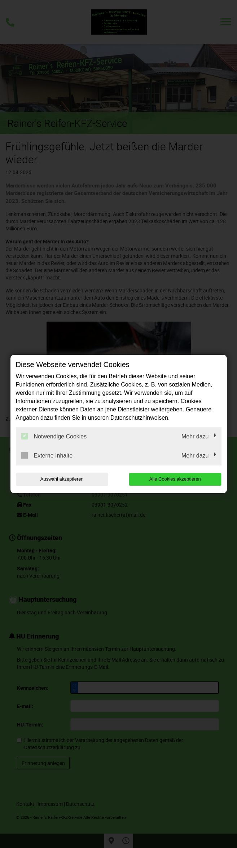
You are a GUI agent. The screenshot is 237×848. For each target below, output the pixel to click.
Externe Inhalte (47, 455)
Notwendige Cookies (54, 436)
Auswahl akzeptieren (62, 479)
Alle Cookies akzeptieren (175, 479)
